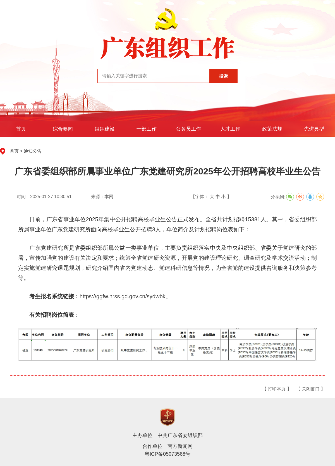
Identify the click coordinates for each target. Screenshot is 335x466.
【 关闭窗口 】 (310, 388)
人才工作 (230, 129)
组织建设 (105, 129)
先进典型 (314, 129)
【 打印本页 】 (276, 388)
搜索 (223, 76)
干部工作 (147, 129)
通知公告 (33, 151)
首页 (21, 129)
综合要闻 (63, 129)
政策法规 (272, 129)
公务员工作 (188, 129)
